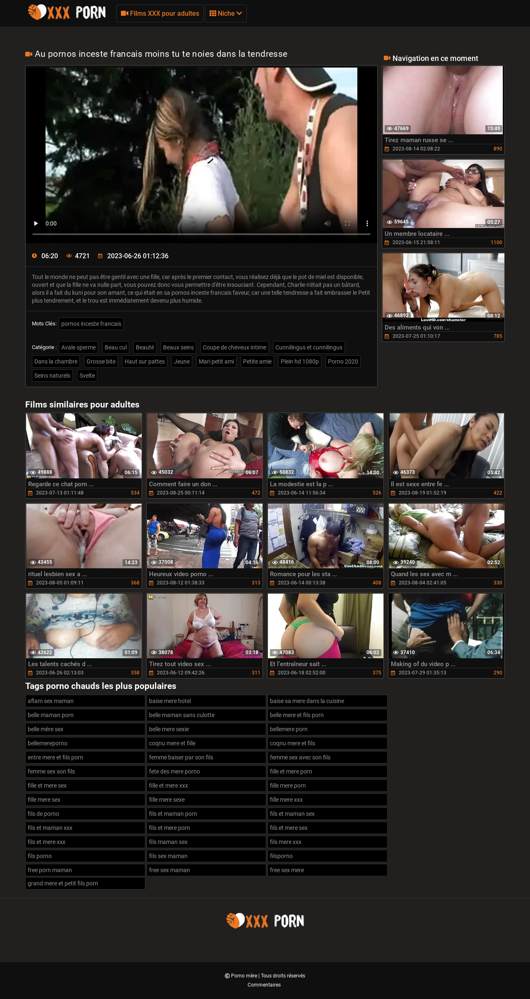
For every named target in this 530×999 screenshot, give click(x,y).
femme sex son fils (51, 771)
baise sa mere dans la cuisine (307, 701)
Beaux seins (178, 347)
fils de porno (43, 813)
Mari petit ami (216, 361)
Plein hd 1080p (300, 361)
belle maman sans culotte (181, 715)
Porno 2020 (343, 361)
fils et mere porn (169, 827)
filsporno (281, 856)
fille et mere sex (47, 785)
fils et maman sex (292, 813)
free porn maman (50, 870)
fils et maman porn (173, 813)
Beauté (145, 347)
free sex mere (287, 870)
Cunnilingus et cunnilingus (308, 347)
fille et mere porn (291, 771)
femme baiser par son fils (181, 757)
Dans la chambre (55, 361)
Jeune (182, 361)
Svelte (87, 375)
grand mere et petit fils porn (63, 883)
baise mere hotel (170, 701)
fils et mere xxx (46, 842)
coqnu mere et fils (292, 743)
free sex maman (169, 870)
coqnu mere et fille (172, 743)
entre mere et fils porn (55, 757)
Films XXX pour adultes (160, 13)
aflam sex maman (51, 701)
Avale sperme (78, 347)
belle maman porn (51, 715)
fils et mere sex (289, 827)
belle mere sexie (169, 729)
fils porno (40, 856)
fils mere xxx (285, 842)
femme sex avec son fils (300, 757)
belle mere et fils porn (297, 715)
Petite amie (257, 361)
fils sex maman (168, 856)
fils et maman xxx (50, 827)
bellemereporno (47, 743)
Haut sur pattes (145, 361)
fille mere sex (44, 799)
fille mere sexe (167, 799)
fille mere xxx (286, 799)
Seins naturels (52, 375)
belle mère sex (45, 729)
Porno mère (244, 976)
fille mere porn (288, 785)
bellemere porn (289, 729)
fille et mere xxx (168, 785)
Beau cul (116, 347)
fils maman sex (168, 842)
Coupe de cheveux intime (234, 347)
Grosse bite (101, 361)
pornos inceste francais (91, 323)
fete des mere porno (174, 771)
